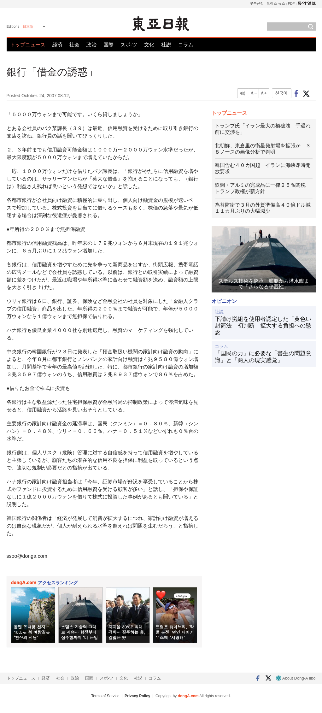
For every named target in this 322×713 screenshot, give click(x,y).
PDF (291, 3)
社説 (166, 44)
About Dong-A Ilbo (295, 678)
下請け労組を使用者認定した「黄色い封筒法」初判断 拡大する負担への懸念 (263, 326)
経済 (57, 44)
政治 (91, 44)
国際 (108, 44)
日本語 (28, 26)
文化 (149, 44)
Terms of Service (105, 696)
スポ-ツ (128, 44)
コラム (185, 44)
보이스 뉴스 (275, 3)
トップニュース (27, 44)
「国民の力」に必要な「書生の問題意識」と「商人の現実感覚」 (263, 356)
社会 (74, 44)
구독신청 (257, 3)
